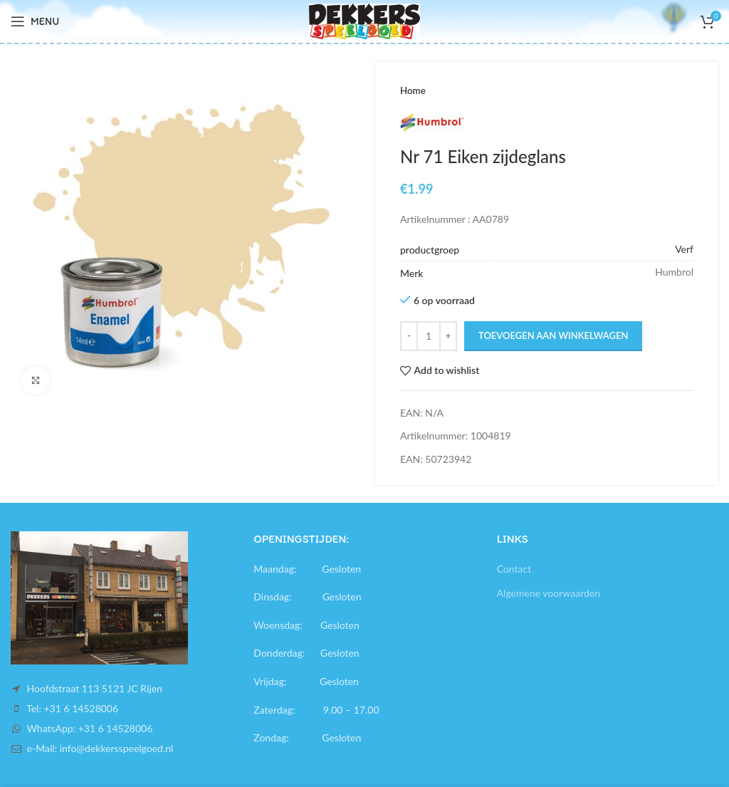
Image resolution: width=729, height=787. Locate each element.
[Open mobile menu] (35, 21)
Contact (514, 569)
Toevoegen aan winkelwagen (553, 335)
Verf (684, 249)
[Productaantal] (428, 336)
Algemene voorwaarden (548, 593)
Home (413, 90)
